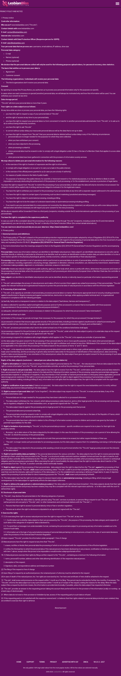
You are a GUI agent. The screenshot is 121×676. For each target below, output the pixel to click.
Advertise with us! (70, 662)
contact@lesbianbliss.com (17, 32)
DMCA (85, 662)
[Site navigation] (117, 3)
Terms (42, 662)
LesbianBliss (58, 672)
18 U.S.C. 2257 (99, 662)
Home (18, 662)
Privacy (53, 662)
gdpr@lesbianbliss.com (16, 43)
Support (30, 662)
